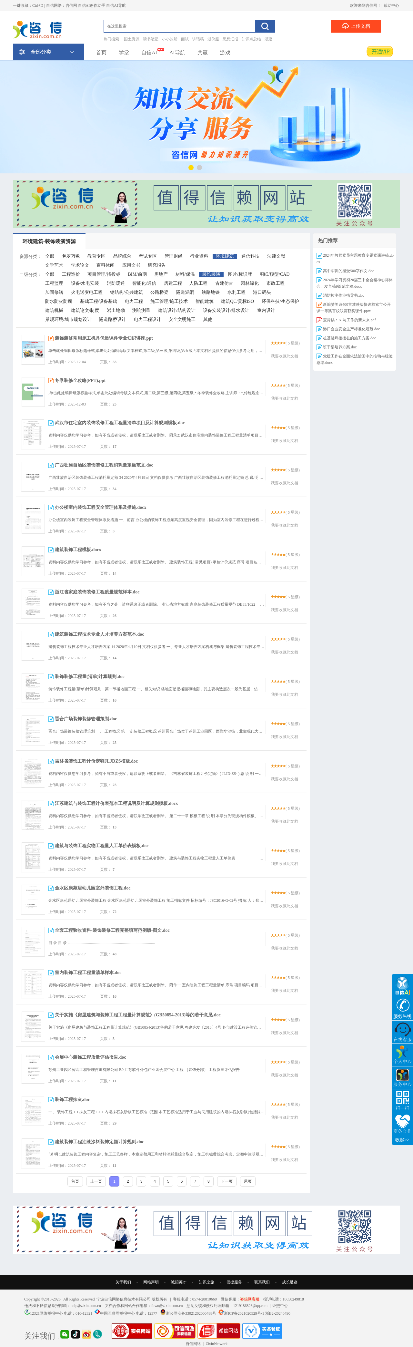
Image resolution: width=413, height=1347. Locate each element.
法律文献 (276, 256)
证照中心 (280, 1305)
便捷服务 (234, 1282)
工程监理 (54, 283)
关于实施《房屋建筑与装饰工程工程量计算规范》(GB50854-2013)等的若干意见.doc (138, 1015)
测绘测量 (141, 310)
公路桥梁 (159, 292)
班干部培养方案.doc (340, 347)
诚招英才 (178, 1282)
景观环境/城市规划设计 (68, 319)
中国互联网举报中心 (117, 1313)
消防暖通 (116, 283)
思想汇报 (230, 39)
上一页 (96, 1181)
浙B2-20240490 (277, 1313)
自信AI (149, 52)
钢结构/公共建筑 (126, 292)
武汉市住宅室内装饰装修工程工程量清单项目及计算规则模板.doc (120, 422)
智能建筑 (205, 301)
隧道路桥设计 (112, 319)
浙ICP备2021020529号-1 (244, 1313)
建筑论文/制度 (85, 310)
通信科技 (250, 256)
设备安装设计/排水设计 (226, 310)
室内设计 (266, 310)
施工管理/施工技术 (169, 301)
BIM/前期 (137, 274)
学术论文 (80, 265)
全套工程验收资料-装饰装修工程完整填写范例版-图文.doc (112, 930)
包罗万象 (71, 256)
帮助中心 (391, 5)
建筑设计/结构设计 (177, 310)
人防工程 (198, 283)
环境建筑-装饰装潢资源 (49, 241)
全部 (49, 256)
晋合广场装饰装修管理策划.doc (86, 718)
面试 (185, 39)
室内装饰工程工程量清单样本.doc (88, 972)
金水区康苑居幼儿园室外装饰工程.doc (93, 888)
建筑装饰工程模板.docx (78, 549)
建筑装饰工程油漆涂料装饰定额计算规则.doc (99, 1141)
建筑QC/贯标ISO (237, 301)
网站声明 (151, 1282)
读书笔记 (150, 39)
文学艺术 (54, 265)
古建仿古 (224, 283)
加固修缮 (54, 292)
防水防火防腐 (58, 301)
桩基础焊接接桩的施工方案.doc (349, 338)
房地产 (161, 274)
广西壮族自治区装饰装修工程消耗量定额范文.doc (104, 465)
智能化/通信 (144, 283)
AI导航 (177, 52)
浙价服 (213, 39)
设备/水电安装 (85, 283)
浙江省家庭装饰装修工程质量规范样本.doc (97, 592)
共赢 (202, 52)
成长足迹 (289, 1282)
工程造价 (71, 274)
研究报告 (157, 265)
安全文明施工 (182, 319)
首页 (101, 52)
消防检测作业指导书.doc (343, 295)
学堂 (124, 52)
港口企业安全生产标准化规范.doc (351, 329)
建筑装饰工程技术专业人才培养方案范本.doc (99, 634)
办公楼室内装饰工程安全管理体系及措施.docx (100, 507)
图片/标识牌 (240, 274)
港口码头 (262, 292)
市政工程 (276, 283)
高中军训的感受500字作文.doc (348, 271)
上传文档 (355, 26)
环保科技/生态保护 (280, 301)
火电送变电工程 (87, 292)
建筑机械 (54, 310)
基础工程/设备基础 (98, 301)
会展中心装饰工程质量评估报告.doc (90, 1057)
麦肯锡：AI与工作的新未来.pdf (349, 320)
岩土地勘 (116, 310)
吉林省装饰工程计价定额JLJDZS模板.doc (96, 761)
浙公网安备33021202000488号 (191, 1313)
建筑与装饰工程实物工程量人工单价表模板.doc (102, 845)
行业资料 (199, 256)
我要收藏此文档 (284, 356)
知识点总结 (251, 39)
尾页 (248, 1181)
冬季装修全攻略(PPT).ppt (80, 380)
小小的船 (169, 39)
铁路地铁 (211, 292)
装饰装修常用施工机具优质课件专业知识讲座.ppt (104, 338)
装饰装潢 (211, 274)
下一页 (227, 1181)
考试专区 (148, 256)
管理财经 (174, 256)
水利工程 (236, 292)
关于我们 (123, 1282)
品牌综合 (122, 256)
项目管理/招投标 (103, 274)
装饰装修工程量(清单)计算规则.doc (90, 676)
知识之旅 (206, 1282)
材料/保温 (185, 274)
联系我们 (262, 1282)
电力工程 (134, 301)
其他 (207, 319)
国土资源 (131, 39)
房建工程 (173, 283)
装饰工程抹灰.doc (72, 1099)
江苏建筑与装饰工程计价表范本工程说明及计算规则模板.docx (116, 803)
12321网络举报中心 (46, 1313)
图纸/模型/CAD (274, 274)
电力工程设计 (147, 319)
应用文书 (131, 265)
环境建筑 (225, 256)
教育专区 (96, 256)
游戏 (225, 52)
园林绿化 (250, 283)
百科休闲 (105, 265)
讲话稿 (198, 39)
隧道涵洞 (185, 292)
